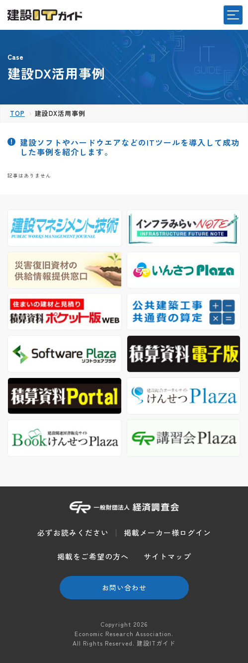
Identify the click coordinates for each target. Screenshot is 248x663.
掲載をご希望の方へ (93, 556)
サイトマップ (167, 556)
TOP (17, 113)
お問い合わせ (124, 587)
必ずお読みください (73, 532)
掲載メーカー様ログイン (167, 532)
